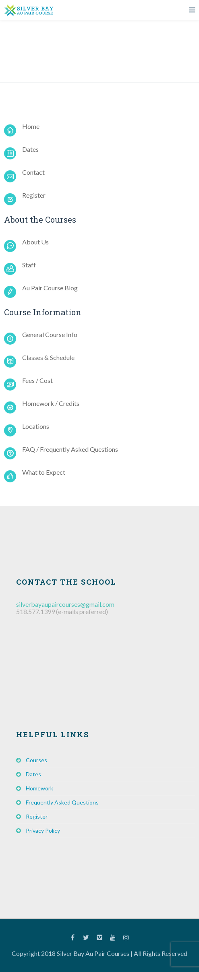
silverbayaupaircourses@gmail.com (65, 604)
